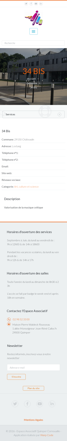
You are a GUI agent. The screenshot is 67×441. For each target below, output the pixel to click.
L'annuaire (31, 83)
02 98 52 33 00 (21, 319)
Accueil (31, 78)
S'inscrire (16, 376)
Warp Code (46, 435)
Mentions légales (33, 419)
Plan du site (33, 388)
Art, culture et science (26, 186)
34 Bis (33, 87)
